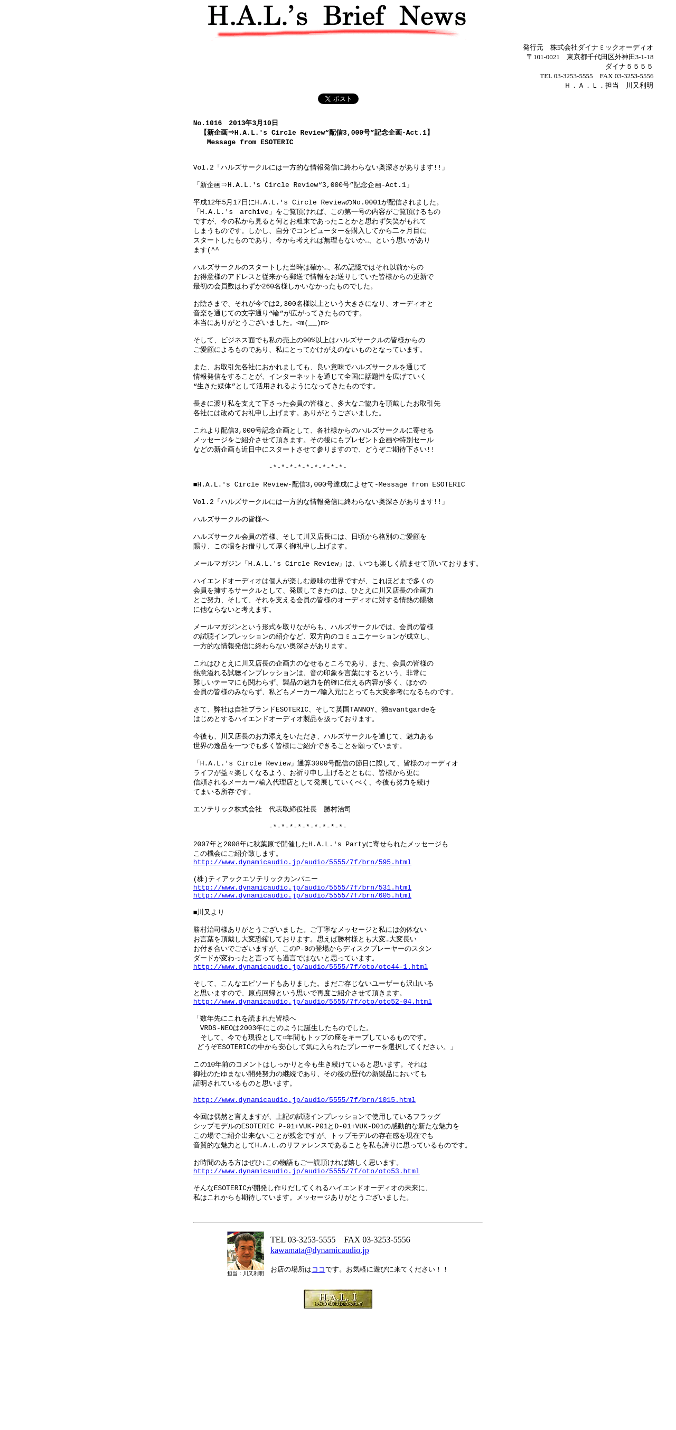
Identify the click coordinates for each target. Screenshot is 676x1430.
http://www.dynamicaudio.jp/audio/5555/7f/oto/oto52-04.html (312, 1091)
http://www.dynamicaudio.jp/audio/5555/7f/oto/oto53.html (306, 1278)
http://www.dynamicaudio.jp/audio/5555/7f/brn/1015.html (304, 1199)
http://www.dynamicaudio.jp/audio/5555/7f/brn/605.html (302, 973)
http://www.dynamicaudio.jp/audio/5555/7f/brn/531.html (302, 963)
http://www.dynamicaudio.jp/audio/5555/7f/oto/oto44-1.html (310, 1052)
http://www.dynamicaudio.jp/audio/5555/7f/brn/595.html (302, 934)
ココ (318, 1382)
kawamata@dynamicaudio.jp (319, 1363)
